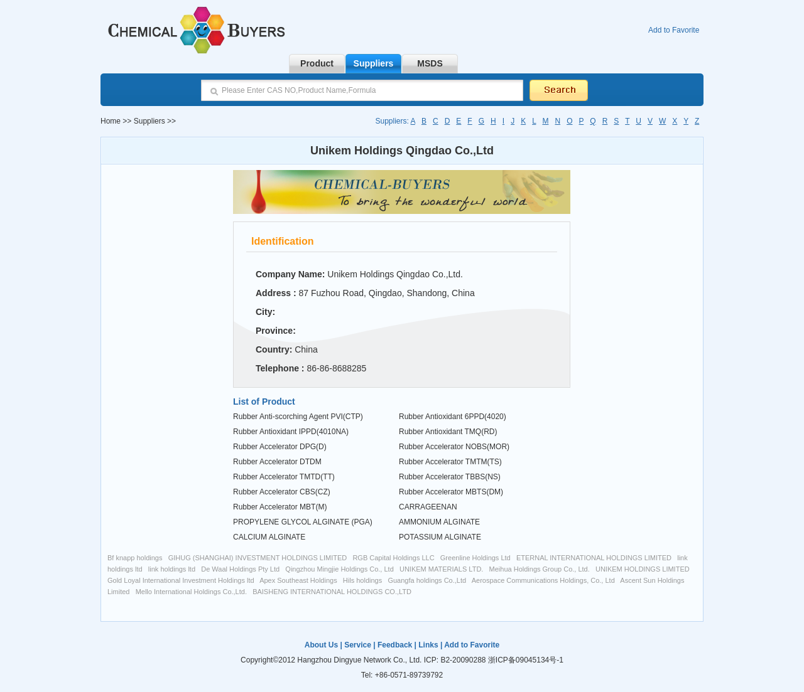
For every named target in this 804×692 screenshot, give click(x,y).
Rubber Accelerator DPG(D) (280, 446)
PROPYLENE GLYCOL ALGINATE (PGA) (302, 522)
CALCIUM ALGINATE (269, 537)
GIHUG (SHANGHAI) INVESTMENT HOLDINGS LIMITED (257, 558)
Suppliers (374, 63)
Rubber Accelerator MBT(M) (280, 507)
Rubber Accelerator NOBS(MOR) (454, 446)
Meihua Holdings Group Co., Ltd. (539, 569)
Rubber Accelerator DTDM (277, 461)
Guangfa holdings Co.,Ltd (427, 580)
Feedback (395, 645)
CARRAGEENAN (428, 507)
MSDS (429, 63)
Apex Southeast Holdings (298, 580)
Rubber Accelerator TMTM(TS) (450, 461)
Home (110, 121)
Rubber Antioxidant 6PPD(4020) (452, 416)
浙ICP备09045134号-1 (525, 660)
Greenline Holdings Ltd (475, 558)
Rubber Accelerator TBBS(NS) (450, 476)
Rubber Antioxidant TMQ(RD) (448, 431)
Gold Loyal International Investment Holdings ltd (180, 580)
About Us (321, 645)
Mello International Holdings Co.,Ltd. (191, 591)
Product (317, 63)
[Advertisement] (164, 357)
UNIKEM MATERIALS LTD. (441, 569)
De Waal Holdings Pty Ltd (240, 569)
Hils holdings (362, 580)
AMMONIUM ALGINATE (439, 522)
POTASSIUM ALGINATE (440, 537)
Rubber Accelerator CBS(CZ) (281, 491)
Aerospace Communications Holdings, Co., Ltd (543, 580)
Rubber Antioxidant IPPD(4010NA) (291, 431)
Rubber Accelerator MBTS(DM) (451, 491)
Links (428, 645)
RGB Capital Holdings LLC (393, 558)
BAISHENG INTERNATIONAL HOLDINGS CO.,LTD (332, 591)
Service (357, 645)
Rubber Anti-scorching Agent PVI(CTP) (298, 416)
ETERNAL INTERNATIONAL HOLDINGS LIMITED (593, 558)
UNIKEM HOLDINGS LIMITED (642, 569)
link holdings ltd (171, 569)
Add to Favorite (673, 30)
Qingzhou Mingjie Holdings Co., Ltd (339, 569)
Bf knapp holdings (134, 558)
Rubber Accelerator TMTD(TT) (284, 476)
